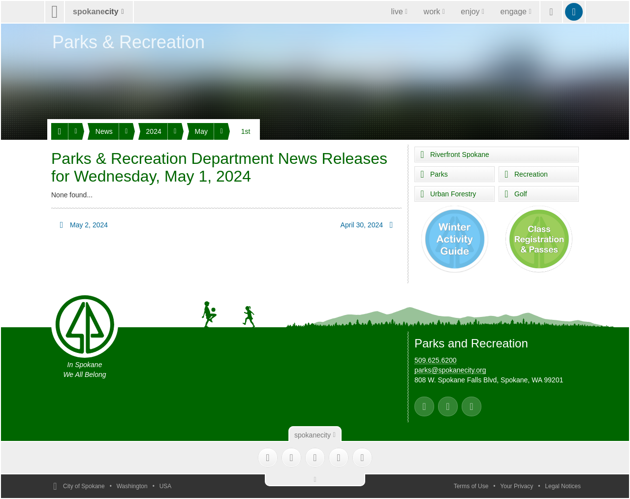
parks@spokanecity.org (450, 370)
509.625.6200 (435, 360)
